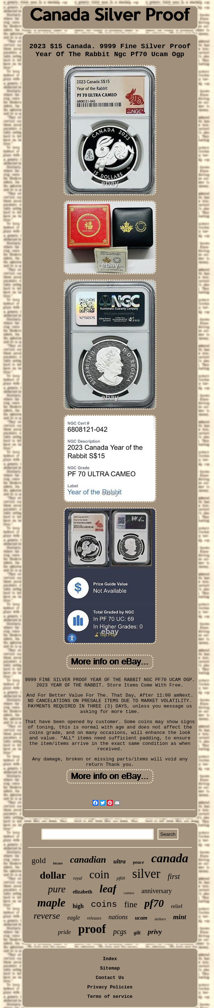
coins (104, 904)
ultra (120, 861)
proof (92, 929)
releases (94, 918)
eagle (73, 917)
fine (130, 904)
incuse (58, 863)
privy (155, 932)
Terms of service (110, 996)
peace (138, 862)
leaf (107, 889)
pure (57, 889)
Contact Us (110, 977)
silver (146, 874)
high (78, 906)
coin (99, 874)
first (174, 876)
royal (77, 878)
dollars (160, 919)
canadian (88, 859)
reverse (47, 916)
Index (110, 959)
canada (169, 858)
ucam (141, 918)
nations (118, 917)
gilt (137, 933)
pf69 (120, 878)
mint (179, 917)
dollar (53, 875)
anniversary (156, 891)
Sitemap (110, 968)
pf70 (154, 903)
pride (64, 932)
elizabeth (82, 892)
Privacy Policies (110, 987)
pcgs (120, 932)
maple (51, 902)
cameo (129, 893)
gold (39, 860)
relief (177, 906)
